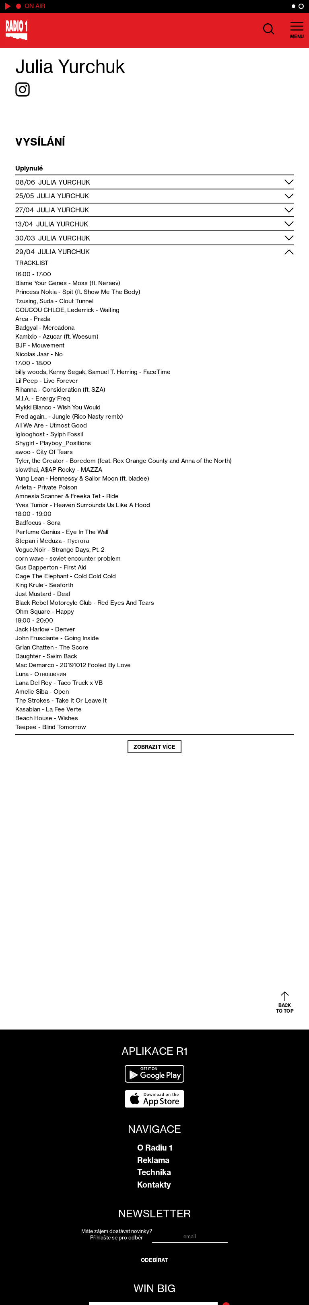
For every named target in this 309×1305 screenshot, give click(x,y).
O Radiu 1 (154, 1148)
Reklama (153, 1160)
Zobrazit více (154, 747)
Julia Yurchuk (64, 182)
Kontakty (154, 1185)
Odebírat (155, 1260)
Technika (154, 1172)
